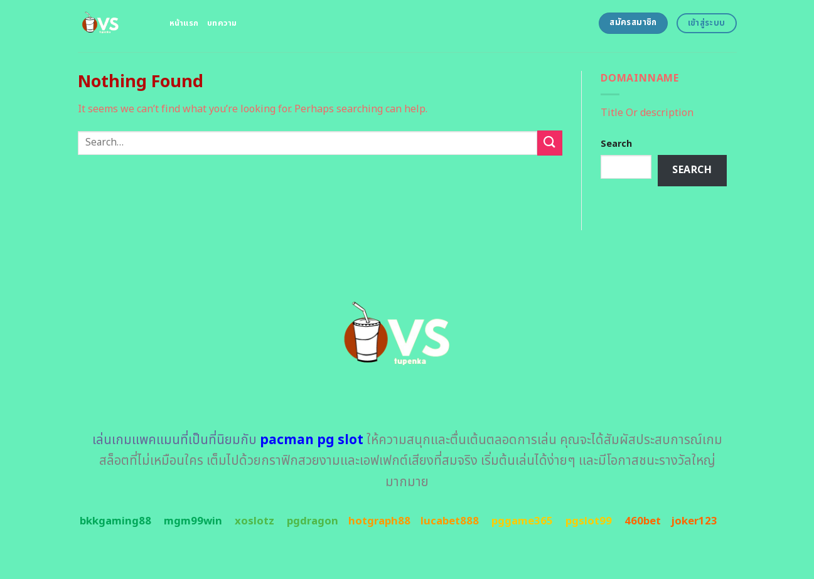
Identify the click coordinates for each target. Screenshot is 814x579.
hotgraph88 (379, 521)
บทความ (222, 23)
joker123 (694, 521)
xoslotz (254, 521)
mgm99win (193, 521)
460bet (642, 521)
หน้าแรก (184, 23)
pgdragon (312, 521)
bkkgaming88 (115, 521)
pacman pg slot (311, 440)
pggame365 (522, 521)
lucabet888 (449, 521)
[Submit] (549, 142)
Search (616, 144)
